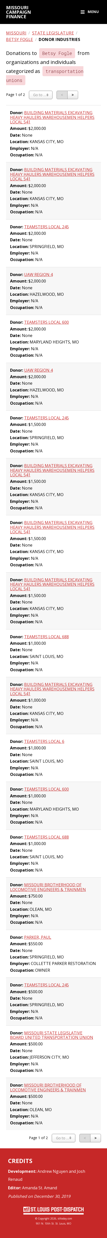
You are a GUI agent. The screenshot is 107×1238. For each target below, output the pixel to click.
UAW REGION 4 (38, 274)
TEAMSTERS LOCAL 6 (44, 741)
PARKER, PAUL (37, 937)
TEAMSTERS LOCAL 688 (46, 636)
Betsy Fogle (19, 39)
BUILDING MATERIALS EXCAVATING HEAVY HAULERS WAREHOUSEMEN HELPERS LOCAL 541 (52, 117)
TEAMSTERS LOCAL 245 (46, 227)
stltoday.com (65, 1218)
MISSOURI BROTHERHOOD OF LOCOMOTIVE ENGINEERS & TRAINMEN (48, 887)
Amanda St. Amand (39, 1188)
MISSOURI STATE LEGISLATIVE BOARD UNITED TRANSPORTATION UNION (51, 1035)
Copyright (43, 1218)
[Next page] (73, 95)
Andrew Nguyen (52, 1171)
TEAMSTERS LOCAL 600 (46, 322)
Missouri (16, 33)
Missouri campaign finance (18, 11)
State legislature (53, 33)
